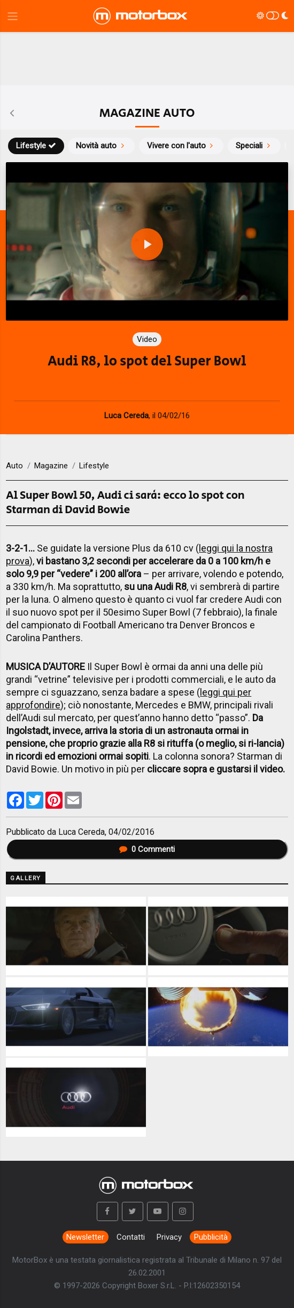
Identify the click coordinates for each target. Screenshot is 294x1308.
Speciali (254, 145)
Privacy (169, 1237)
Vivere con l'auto (181, 145)
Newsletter (85, 1237)
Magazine (51, 465)
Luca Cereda (81, 832)
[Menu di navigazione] (12, 16)
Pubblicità (211, 1237)
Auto (14, 465)
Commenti (147, 849)
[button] (107, 1211)
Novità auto (101, 145)
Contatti (131, 1237)
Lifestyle (36, 145)
